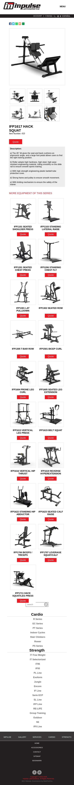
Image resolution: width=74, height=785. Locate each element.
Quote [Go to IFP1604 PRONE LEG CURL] (23, 397)
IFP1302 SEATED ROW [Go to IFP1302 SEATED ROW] (51, 308)
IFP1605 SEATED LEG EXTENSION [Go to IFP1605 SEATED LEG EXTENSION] (50, 390)
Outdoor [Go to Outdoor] (37, 717)
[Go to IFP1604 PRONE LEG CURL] (23, 373)
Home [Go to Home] (37, 743)
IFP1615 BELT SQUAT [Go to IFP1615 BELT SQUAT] (50, 430)
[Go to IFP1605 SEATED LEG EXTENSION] (51, 373)
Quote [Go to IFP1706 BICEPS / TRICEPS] (23, 560)
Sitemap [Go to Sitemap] (36, 756)
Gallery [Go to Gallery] (22, 737)
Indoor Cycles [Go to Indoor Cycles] (37, 632)
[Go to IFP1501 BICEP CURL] (51, 333)
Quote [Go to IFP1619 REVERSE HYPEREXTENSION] (51, 478)
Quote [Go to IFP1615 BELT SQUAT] (51, 438)
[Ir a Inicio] (21, 10)
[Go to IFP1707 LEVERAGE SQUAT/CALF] (51, 536)
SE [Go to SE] (37, 722)
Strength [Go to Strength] (37, 650)
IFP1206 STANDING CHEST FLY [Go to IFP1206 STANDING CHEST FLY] (50, 268)
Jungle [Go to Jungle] (37, 682)
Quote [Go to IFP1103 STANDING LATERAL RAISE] (51, 234)
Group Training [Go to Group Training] (38, 713)
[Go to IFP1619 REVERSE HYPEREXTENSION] (51, 455)
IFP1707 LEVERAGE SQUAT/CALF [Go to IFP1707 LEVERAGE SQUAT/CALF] (50, 553)
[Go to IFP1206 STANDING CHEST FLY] (51, 251)
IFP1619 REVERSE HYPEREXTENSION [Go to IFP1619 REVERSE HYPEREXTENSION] (50, 472)
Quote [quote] (15, 142)
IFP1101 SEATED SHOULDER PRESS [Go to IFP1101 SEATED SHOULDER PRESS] (22, 227)
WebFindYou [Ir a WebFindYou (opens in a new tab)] (47, 781)
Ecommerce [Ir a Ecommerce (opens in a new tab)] (36, 781)
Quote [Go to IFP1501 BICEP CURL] (51, 356)
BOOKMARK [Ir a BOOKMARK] (37, 761)
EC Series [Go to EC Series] (37, 623)
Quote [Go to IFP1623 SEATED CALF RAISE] (51, 519)
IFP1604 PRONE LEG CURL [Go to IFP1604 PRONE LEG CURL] (23, 390)
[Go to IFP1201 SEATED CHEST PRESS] (23, 251)
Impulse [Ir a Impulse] (7, 737)
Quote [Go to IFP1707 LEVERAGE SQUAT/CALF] (51, 560)
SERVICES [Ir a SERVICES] (37, 737)
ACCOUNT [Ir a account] (37, 16)
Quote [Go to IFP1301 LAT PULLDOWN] (23, 315)
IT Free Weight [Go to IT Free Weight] (37, 655)
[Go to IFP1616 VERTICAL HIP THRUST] (23, 455)
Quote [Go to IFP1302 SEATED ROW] (51, 315)
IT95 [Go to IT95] (37, 664)
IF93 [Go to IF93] (37, 668)
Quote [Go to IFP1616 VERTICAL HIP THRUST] (23, 478)
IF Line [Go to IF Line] (37, 691)
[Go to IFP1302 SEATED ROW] (51, 292)
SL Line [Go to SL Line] (38, 699)
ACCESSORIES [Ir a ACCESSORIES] (37, 747)
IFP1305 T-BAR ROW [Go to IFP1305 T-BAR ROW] (23, 349)
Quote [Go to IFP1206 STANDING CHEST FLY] (51, 275)
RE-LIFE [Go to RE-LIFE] (37, 708)
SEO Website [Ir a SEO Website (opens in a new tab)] (26, 781)
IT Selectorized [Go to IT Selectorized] (38, 659)
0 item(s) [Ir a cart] (49, 16)
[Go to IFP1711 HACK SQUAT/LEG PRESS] (23, 577)
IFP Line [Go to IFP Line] (37, 704)
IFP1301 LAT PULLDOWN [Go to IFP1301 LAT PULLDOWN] (23, 309)
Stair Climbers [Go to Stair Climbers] (37, 637)
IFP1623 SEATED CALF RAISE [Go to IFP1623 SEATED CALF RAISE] (50, 512)
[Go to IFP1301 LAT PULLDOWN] (23, 292)
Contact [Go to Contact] (37, 752)
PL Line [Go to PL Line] (38, 673)
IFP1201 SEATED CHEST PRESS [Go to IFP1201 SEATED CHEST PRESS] (23, 268)
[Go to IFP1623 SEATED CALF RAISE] (51, 496)
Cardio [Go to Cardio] (37, 614)
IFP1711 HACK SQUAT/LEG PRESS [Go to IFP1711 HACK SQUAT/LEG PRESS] (22, 594)
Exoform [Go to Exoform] (37, 677)
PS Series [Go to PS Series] (38, 646)
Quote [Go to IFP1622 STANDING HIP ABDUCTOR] (23, 519)
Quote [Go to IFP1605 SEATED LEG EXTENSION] (51, 397)
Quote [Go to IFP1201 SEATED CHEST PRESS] (23, 275)
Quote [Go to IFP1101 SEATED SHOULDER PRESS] (23, 234)
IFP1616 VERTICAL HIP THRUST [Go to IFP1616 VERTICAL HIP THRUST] (23, 472)
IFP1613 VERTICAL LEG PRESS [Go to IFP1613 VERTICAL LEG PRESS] (23, 431)
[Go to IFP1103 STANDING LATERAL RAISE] (51, 210)
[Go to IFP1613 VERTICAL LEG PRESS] (23, 414)
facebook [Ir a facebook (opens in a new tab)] (60, 16)
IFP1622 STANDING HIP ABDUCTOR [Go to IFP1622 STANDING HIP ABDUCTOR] (23, 512)
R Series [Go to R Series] (37, 619)
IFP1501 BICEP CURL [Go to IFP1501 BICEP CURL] (50, 349)
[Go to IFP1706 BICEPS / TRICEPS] (23, 536)
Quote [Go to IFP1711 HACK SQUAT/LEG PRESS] (23, 601)
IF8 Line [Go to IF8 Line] (37, 726)
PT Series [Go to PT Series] (38, 628)
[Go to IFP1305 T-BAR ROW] (23, 333)
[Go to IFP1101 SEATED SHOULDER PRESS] (23, 210)
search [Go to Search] (54, 16)
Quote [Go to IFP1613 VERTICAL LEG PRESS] (23, 438)
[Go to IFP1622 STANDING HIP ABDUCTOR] (23, 496)
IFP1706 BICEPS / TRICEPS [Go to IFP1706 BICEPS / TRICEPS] (23, 553)
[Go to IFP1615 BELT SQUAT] (51, 414)
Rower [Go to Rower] (37, 641)
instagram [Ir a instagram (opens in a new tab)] (58, 16)
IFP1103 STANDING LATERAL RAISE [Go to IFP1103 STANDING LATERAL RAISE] (50, 227)
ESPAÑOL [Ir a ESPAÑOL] (66, 16)
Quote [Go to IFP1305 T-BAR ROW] (23, 356)
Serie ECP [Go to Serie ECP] (37, 695)
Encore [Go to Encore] (37, 686)
